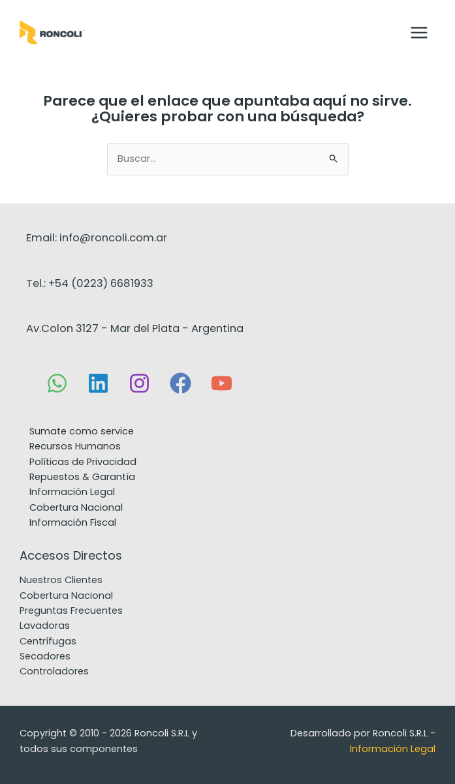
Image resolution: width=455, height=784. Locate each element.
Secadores (45, 656)
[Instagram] (139, 383)
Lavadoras (45, 625)
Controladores (54, 671)
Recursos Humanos (75, 446)
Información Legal (72, 491)
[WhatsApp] (57, 383)
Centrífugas (48, 641)
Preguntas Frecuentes (71, 610)
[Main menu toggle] (419, 32)
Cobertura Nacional (76, 507)
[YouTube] (222, 383)
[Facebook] (180, 383)
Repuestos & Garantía (82, 476)
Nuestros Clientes (61, 579)
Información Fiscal (72, 522)
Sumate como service (81, 431)
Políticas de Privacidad (82, 461)
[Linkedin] (98, 383)
